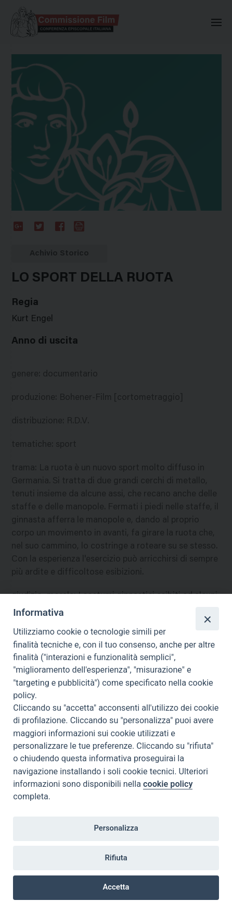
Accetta (116, 887)
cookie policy (167, 784)
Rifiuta (116, 857)
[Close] (207, 618)
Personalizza (116, 828)
